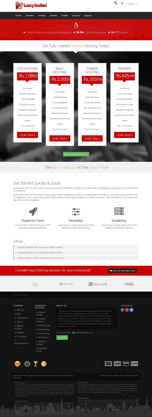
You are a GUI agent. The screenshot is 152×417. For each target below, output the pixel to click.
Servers (53, 15)
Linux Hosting (43, 333)
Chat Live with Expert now (122, 270)
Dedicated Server (41, 349)
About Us (20, 310)
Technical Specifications (76, 154)
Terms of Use (118, 375)
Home (18, 15)
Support (88, 15)
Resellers (20, 333)
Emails (65, 15)
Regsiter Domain (40, 313)
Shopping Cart (23, 295)
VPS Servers (42, 337)
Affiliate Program (19, 327)
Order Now (27, 135)
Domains (30, 15)
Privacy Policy (106, 375)
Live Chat (62, 337)
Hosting (42, 15)
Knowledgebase (21, 342)
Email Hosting (43, 329)
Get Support (21, 337)
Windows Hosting (41, 343)
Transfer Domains (41, 320)
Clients (19, 322)
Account (132, 3)
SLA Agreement (132, 375)
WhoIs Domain (43, 325)
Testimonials (21, 318)
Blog (18, 314)
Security (76, 15)
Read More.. (71, 326)
